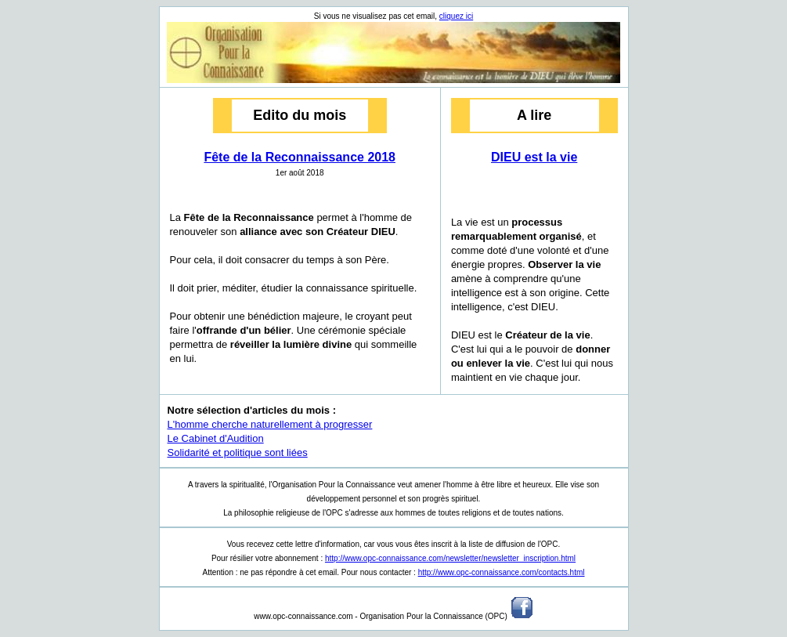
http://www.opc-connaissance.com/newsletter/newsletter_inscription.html (450, 558)
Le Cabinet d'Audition (216, 438)
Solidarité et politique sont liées (238, 452)
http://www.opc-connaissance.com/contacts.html (501, 572)
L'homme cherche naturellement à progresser (270, 424)
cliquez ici (456, 16)
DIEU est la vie (534, 157)
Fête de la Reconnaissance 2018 (299, 157)
